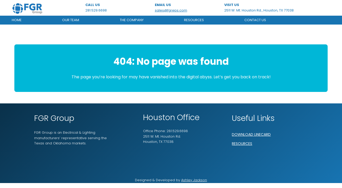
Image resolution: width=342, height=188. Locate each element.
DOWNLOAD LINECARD (251, 134)
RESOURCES (242, 143)
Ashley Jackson (194, 180)
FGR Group (54, 118)
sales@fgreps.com (171, 10)
